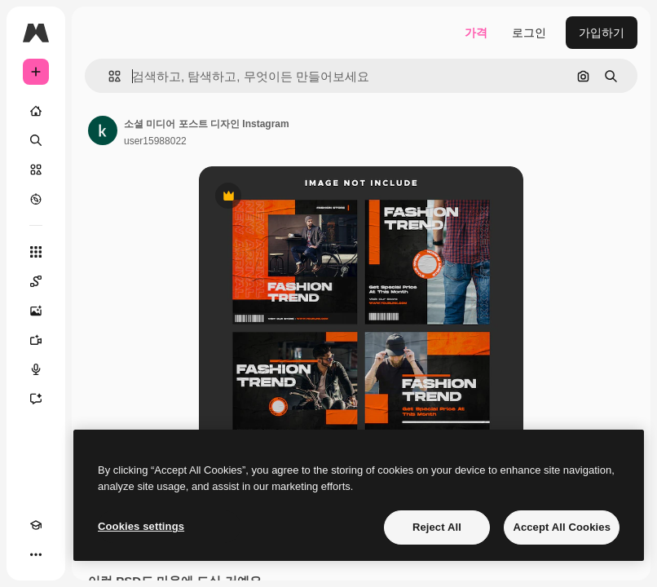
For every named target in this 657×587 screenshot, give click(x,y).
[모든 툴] (36, 252)
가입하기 (601, 32)
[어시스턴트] (36, 399)
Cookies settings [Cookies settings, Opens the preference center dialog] (141, 526)
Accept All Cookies (562, 527)
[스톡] (36, 170)
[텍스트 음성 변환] (36, 369)
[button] (108, 76)
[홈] (36, 111)
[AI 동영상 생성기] (36, 340)
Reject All (436, 527)
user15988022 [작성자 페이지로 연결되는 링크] (155, 141)
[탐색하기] (36, 199)
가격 (476, 32)
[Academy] (36, 525)
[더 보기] (36, 554)
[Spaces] (36, 281)
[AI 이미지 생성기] (36, 311)
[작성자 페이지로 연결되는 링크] (102, 130)
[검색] (36, 140)
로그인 (529, 32)
